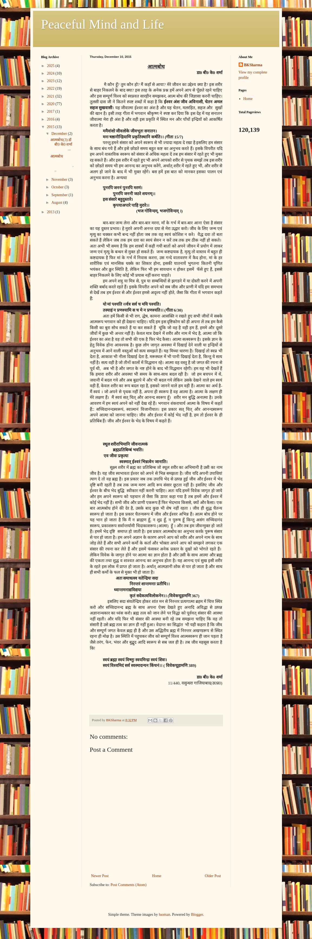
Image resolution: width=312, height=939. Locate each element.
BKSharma (253, 65)
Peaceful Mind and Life (102, 24)
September (59, 195)
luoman (164, 915)
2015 (51, 127)
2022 (51, 88)
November (59, 180)
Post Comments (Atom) (129, 885)
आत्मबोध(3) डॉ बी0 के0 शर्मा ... (61, 144)
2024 (51, 73)
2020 (51, 104)
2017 (51, 111)
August (57, 203)
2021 (51, 96)
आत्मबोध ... (61, 163)
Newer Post (100, 876)
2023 (51, 81)
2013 (51, 212)
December (59, 134)
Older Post (213, 876)
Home (156, 876)
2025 (51, 66)
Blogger (197, 915)
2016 (51, 119)
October (58, 187)
